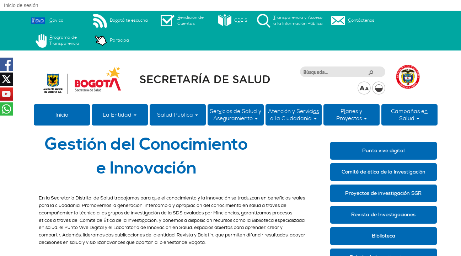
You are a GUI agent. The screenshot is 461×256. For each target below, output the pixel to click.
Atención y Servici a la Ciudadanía (293, 115)
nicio (61, 114)
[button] (370, 72)
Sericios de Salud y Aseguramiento (235, 115)
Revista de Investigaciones (383, 215)
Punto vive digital (383, 151)
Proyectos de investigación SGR (383, 193)
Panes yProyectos (351, 115)
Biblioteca (383, 236)
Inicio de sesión (21, 5)
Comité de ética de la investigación (383, 172)
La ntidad (119, 114)
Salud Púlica (177, 114)
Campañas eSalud (409, 115)
